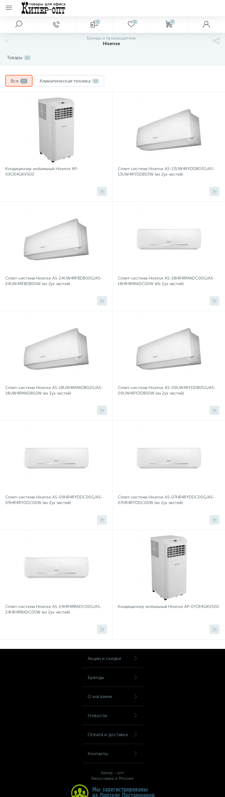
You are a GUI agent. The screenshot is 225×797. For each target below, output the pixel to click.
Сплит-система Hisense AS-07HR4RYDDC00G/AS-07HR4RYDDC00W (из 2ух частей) (166, 500)
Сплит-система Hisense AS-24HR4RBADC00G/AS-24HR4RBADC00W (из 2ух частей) (53, 609)
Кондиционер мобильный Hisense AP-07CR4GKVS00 (168, 606)
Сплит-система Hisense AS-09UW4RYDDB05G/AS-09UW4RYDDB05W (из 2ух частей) (167, 390)
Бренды (113, 677)
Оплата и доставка (113, 734)
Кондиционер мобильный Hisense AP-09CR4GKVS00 (41, 171)
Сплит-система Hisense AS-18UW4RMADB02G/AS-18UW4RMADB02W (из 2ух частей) (54, 390)
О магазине (113, 696)
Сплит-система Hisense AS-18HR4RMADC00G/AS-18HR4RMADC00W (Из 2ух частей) (166, 281)
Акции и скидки (113, 658)
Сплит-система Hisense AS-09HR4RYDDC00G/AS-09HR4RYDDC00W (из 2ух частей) (54, 500)
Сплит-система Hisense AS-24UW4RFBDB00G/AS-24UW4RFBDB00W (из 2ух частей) (53, 281)
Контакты (113, 753)
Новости (113, 715)
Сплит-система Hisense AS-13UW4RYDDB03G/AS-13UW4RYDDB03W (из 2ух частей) (166, 171)
